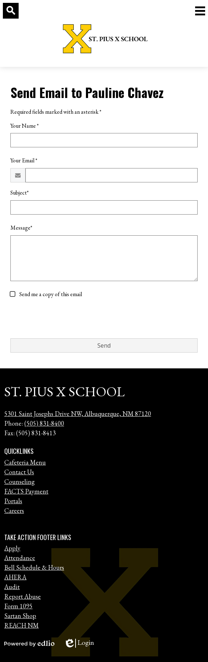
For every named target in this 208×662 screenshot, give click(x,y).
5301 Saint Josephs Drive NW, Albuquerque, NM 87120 (77, 414)
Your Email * (23, 160)
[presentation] (64, 319)
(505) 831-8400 (44, 423)
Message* (21, 227)
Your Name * (24, 125)
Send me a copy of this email (50, 294)
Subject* (19, 192)
